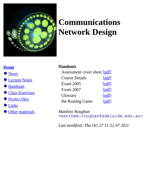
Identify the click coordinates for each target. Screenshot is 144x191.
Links (13, 105)
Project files (18, 99)
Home (8, 67)
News (13, 73)
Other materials (21, 112)
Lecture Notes (20, 80)
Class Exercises (21, 92)
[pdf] (107, 72)
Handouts (16, 86)
